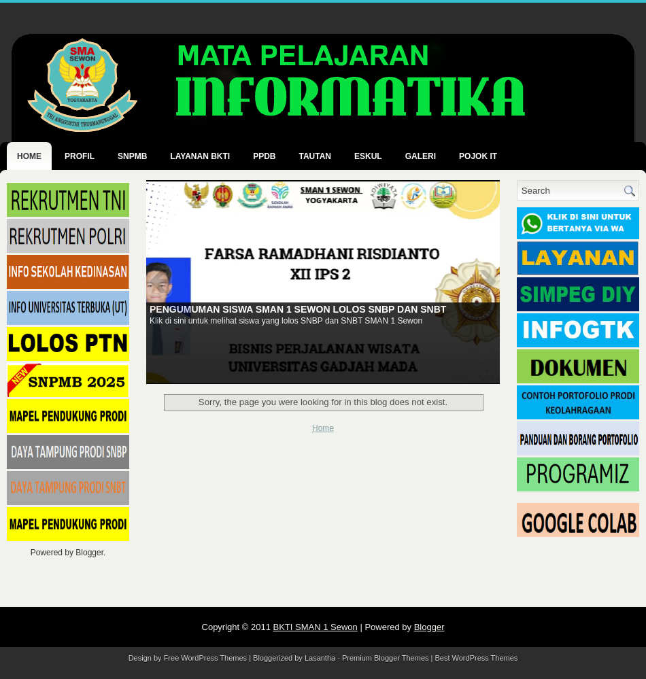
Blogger (89, 552)
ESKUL (368, 156)
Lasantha (320, 658)
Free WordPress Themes (205, 658)
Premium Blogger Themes (385, 658)
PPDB (264, 156)
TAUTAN (315, 156)
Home (29, 156)
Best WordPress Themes (476, 658)
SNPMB (132, 156)
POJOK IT (478, 156)
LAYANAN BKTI (200, 156)
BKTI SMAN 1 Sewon (315, 627)
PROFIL (80, 156)
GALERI (420, 156)
